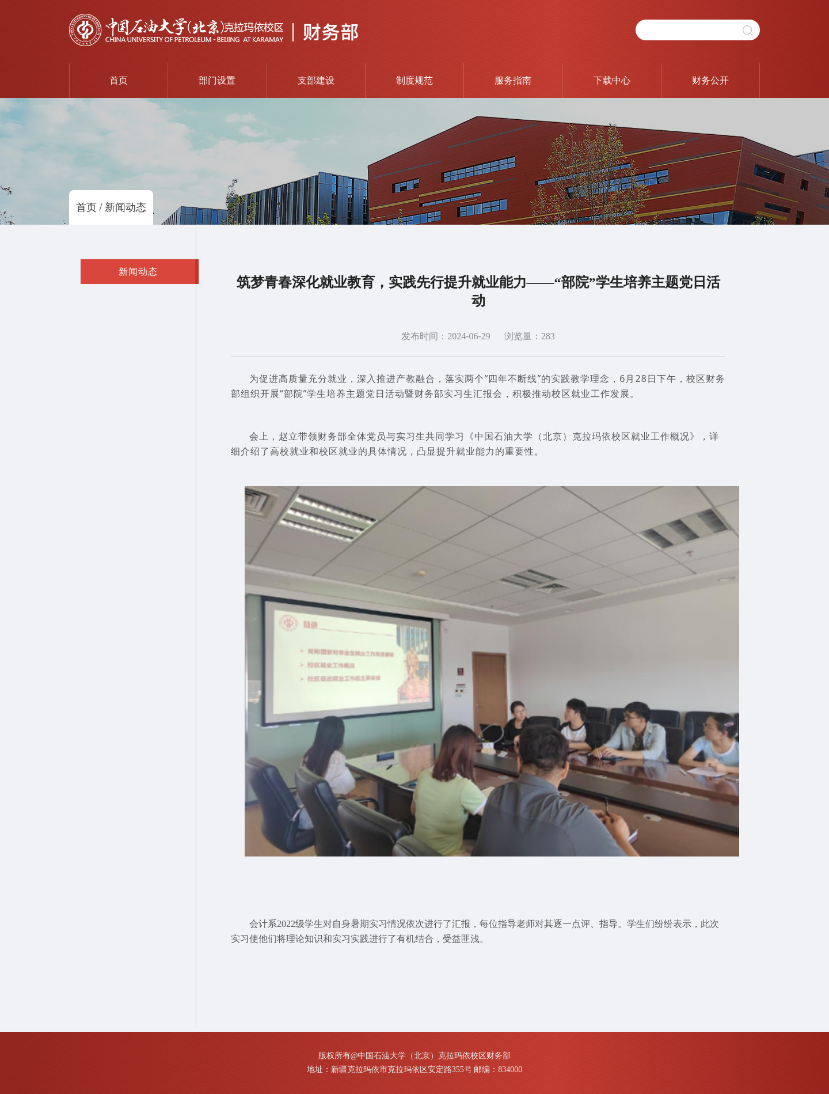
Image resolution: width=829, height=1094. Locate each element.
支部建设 (316, 80)
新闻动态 (125, 207)
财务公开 (710, 80)
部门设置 (217, 80)
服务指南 (513, 80)
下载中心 (612, 80)
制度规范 (414, 80)
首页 (118, 80)
